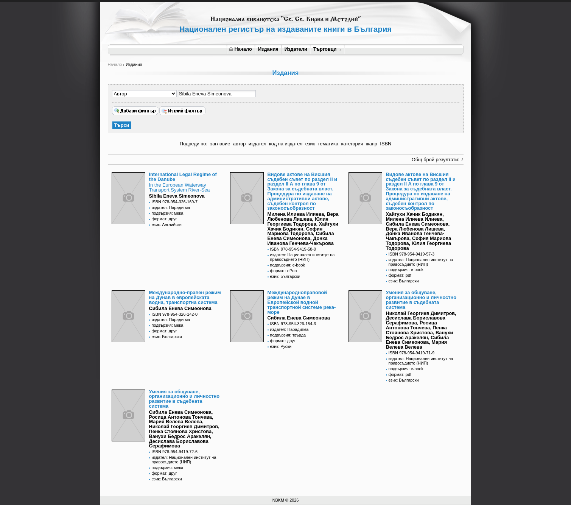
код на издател (285, 144)
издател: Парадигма (171, 207)
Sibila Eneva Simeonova (177, 196)
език (310, 144)
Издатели (296, 49)
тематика (328, 144)
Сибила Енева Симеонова (180, 308)
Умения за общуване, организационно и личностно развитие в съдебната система (421, 300)
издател (257, 144)
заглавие (220, 144)
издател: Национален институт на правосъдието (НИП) (302, 257)
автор (239, 144)
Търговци (327, 49)
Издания (268, 49)
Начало (240, 49)
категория (352, 144)
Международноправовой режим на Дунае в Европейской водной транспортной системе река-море (302, 302)
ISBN (385, 144)
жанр (371, 144)
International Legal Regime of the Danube (183, 176)
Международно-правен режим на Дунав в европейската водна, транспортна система (185, 297)
